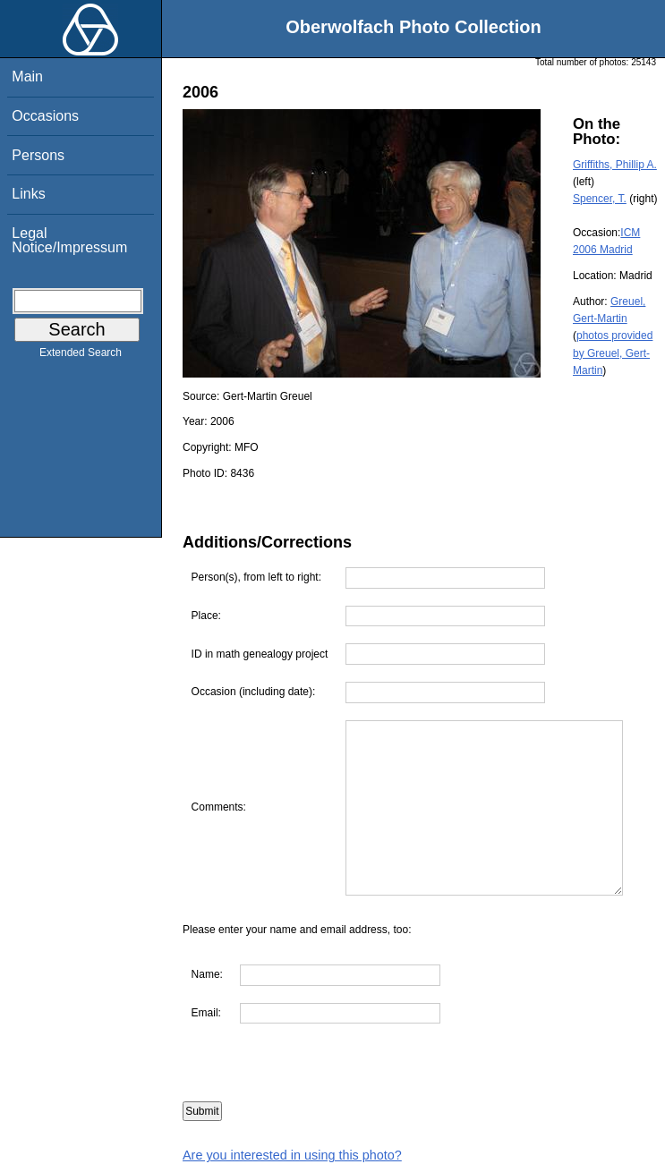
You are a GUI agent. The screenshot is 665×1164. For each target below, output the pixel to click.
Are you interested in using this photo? (292, 1155)
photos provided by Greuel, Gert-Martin (612, 352)
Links (28, 193)
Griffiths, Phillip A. (615, 164)
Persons (38, 155)
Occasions (45, 115)
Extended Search (80, 356)
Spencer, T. (600, 198)
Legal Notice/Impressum (69, 240)
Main (27, 76)
